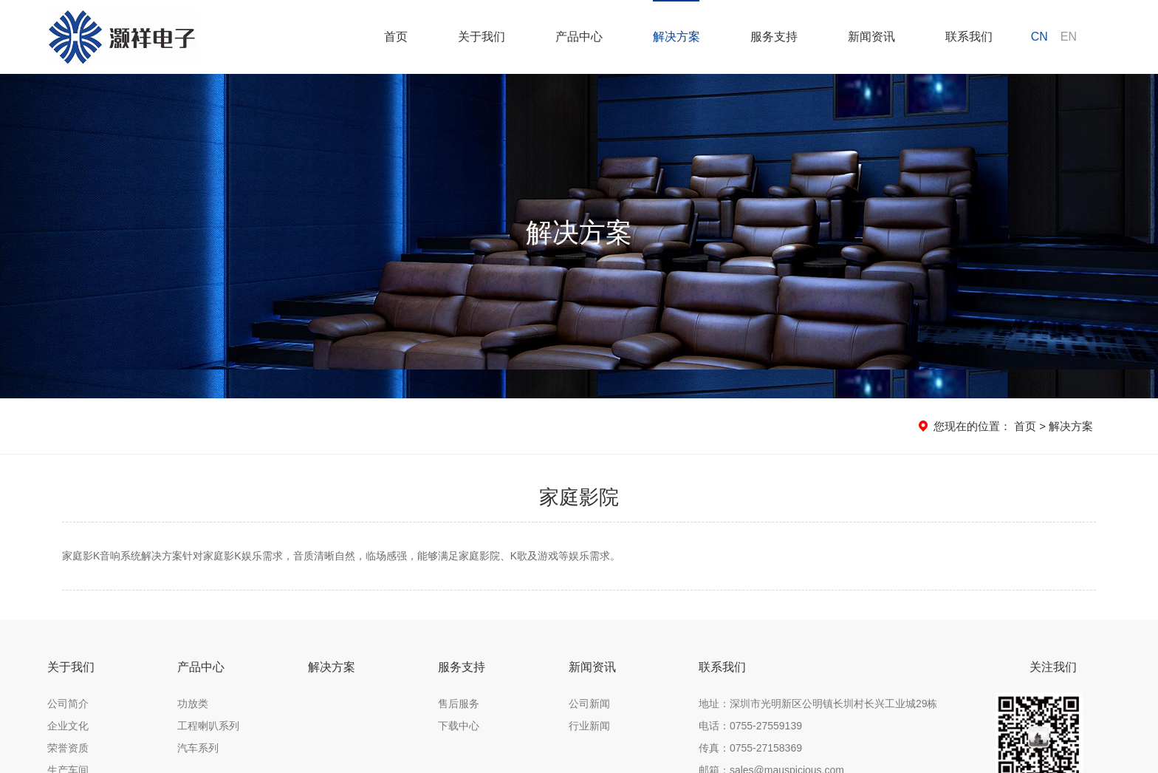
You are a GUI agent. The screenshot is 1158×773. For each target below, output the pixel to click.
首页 (1025, 426)
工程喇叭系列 (208, 726)
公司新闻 (589, 703)
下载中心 (458, 726)
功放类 (192, 703)
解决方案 (1071, 426)
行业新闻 (589, 726)
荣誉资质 (68, 748)
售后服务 (458, 703)
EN (1069, 36)
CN (1039, 36)
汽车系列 (198, 748)
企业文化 (68, 726)
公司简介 (68, 703)
